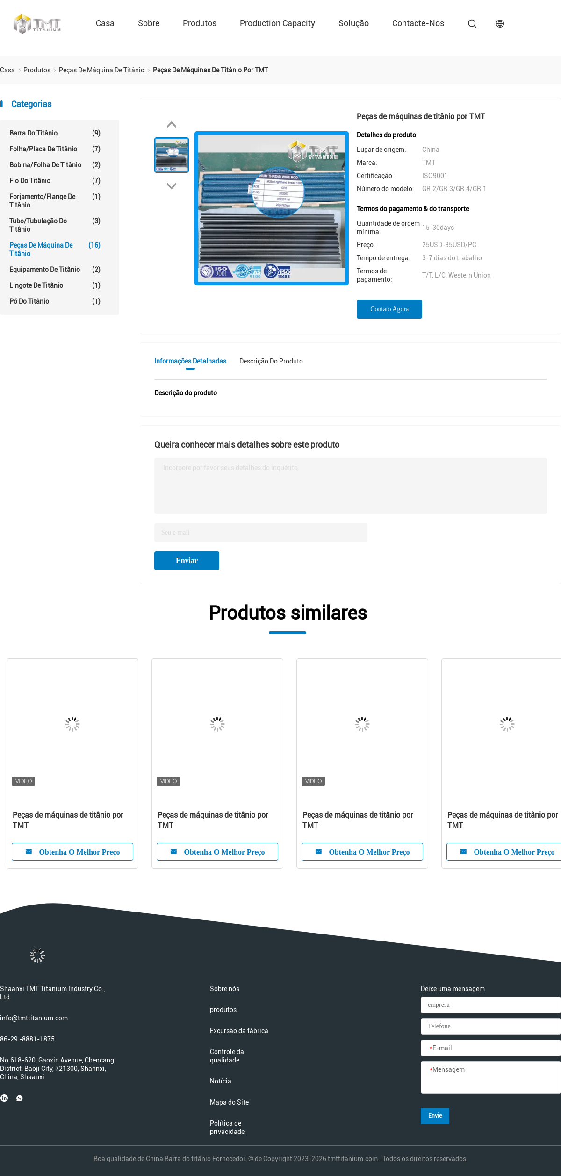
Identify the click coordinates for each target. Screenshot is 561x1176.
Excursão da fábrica (239, 1030)
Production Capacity (277, 23)
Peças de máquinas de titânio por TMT (68, 820)
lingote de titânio (55, 285)
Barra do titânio (55, 133)
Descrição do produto (271, 361)
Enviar (187, 560)
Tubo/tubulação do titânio (55, 225)
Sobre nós (224, 988)
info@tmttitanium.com (34, 1018)
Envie (435, 1115)
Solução (353, 23)
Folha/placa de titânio (55, 149)
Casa (105, 23)
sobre (148, 23)
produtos (199, 23)
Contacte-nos (418, 23)
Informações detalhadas (190, 361)
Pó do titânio (55, 301)
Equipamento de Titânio (55, 269)
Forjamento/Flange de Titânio (55, 200)
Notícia (220, 1081)
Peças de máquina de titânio (55, 249)
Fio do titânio (55, 181)
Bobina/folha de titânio (55, 165)
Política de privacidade (227, 1127)
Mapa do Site (229, 1102)
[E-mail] (491, 1048)
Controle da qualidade (227, 1056)
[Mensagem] (491, 1078)
